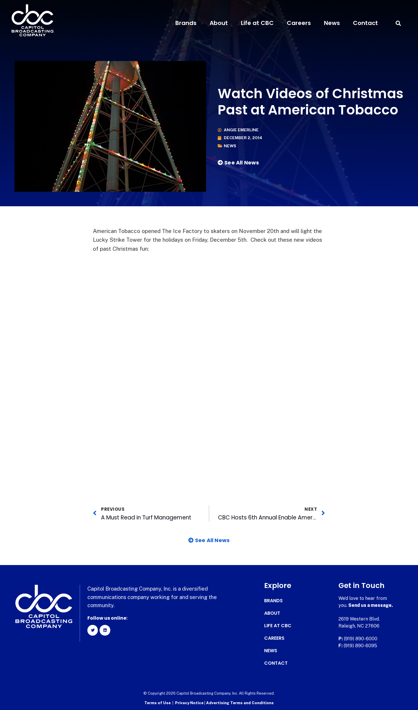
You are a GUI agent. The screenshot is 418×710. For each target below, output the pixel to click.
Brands (186, 23)
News (332, 23)
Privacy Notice (189, 703)
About (219, 23)
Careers (299, 23)
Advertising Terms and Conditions (240, 703)
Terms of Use (157, 703)
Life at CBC (257, 23)
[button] (398, 23)
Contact (365, 23)
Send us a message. (370, 605)
